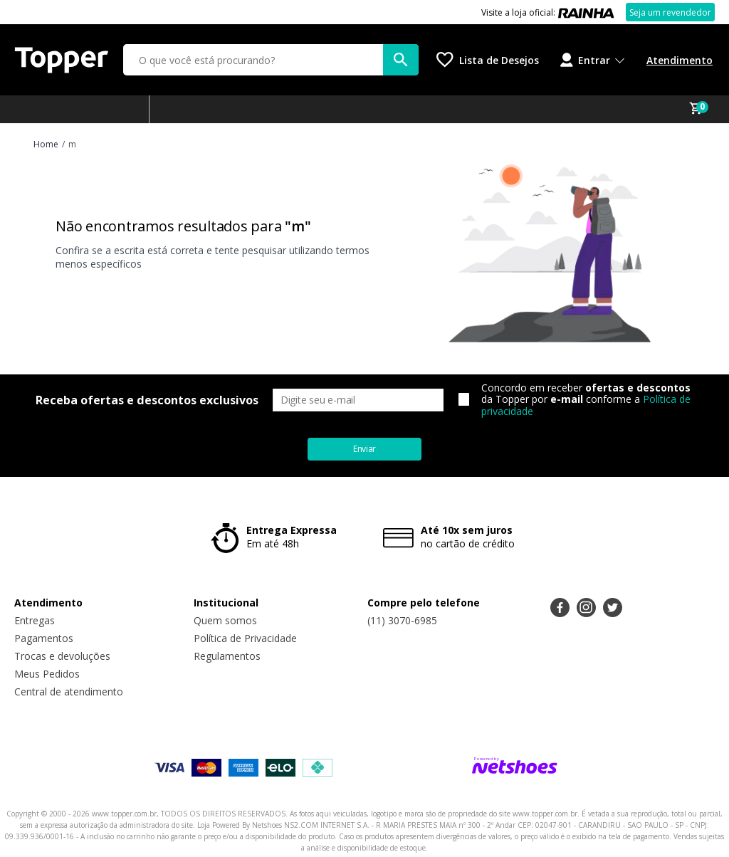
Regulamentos (227, 656)
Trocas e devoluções (62, 656)
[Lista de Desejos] (487, 59)
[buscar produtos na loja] (401, 59)
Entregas (34, 620)
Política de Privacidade (245, 638)
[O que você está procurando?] (271, 59)
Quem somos (225, 620)
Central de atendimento (68, 691)
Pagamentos (43, 638)
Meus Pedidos (47, 673)
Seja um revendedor (670, 12)
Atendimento (679, 60)
